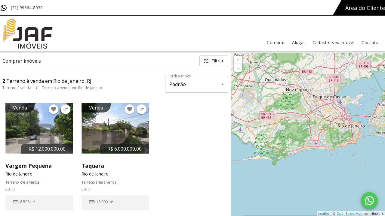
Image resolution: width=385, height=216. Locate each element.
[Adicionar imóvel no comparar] (65, 109)
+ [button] (238, 59)
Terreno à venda (16, 87)
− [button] (238, 67)
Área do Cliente (365, 7)
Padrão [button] (177, 84)
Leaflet (323, 213)
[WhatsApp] (369, 200)
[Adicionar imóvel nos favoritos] (53, 109)
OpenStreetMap (349, 213)
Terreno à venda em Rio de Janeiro (72, 87)
